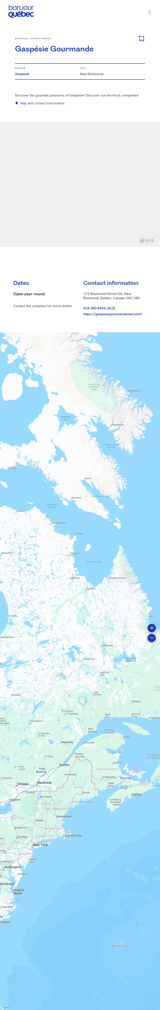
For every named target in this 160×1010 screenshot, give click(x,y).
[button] (152, 628)
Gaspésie (22, 74)
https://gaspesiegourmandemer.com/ (112, 314)
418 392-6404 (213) (99, 308)
